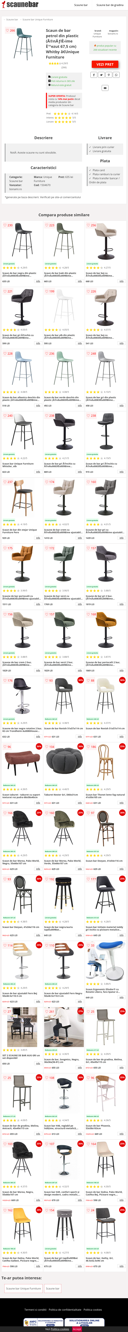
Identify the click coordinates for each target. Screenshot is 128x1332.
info (38, 281)
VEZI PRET (105, 64)
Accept (77, 1329)
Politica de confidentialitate (65, 1309)
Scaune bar (81, 5)
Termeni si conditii (36, 1309)
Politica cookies (93, 1309)
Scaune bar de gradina (110, 5)
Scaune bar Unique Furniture (38, 19)
